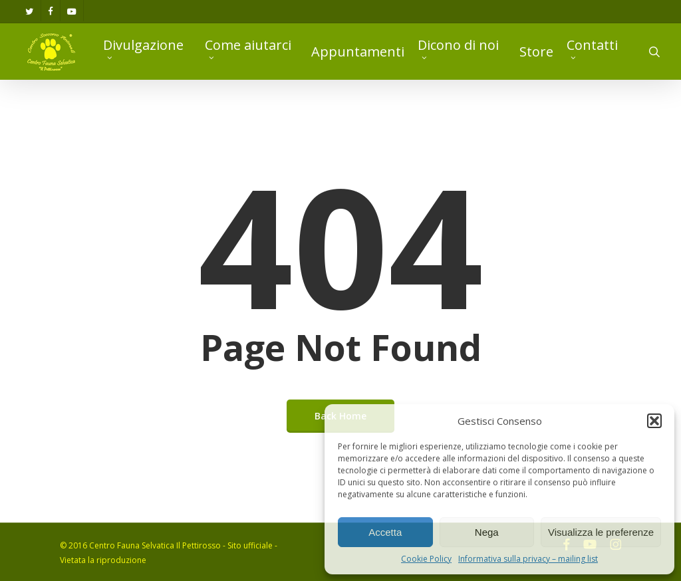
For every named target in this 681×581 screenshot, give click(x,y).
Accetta (385, 532)
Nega (487, 532)
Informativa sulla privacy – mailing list (528, 559)
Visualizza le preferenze (601, 532)
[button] (654, 420)
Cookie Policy (426, 559)
